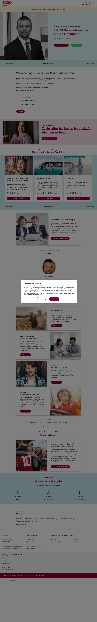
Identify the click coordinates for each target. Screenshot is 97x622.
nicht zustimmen (68, 290)
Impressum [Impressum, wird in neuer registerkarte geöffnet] (40, 294)
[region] (49, 291)
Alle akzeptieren (54, 299)
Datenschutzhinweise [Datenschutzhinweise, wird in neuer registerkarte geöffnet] (33, 294)
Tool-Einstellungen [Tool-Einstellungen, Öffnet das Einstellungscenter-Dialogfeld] (42, 299)
